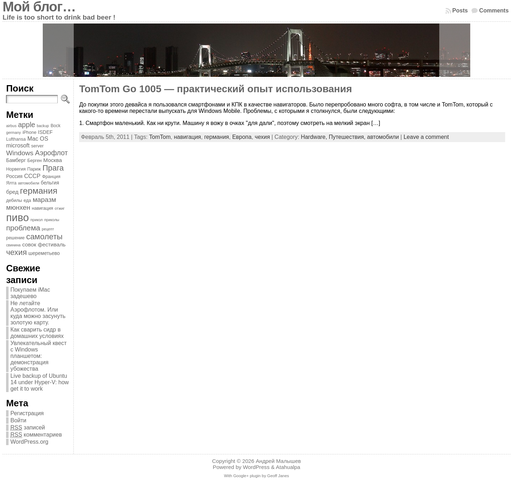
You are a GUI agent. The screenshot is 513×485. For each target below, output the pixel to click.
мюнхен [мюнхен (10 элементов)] (18, 207)
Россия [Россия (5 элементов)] (14, 176)
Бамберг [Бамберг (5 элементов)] (16, 160)
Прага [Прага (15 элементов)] (53, 167)
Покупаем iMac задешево (30, 293)
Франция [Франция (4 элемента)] (51, 176)
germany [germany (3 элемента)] (13, 132)
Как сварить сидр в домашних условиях (37, 333)
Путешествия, (348, 137)
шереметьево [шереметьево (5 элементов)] (44, 253)
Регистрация (27, 413)
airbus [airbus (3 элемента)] (11, 126)
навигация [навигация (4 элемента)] (42, 208)
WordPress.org (29, 442)
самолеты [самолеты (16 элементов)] (44, 236)
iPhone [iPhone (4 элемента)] (29, 132)
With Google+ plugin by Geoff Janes (256, 476)
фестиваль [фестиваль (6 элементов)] (52, 244)
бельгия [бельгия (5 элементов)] (50, 183)
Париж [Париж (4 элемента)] (34, 169)
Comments (494, 10)
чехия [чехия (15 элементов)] (16, 252)
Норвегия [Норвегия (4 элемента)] (16, 169)
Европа (242, 137)
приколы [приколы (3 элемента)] (51, 220)
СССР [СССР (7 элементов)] (32, 176)
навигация (187, 137)
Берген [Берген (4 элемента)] (34, 160)
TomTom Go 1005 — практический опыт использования (215, 88)
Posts (460, 10)
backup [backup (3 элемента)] (43, 126)
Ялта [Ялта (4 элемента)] (11, 183)
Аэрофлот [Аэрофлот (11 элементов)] (51, 153)
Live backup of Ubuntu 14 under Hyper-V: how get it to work (39, 382)
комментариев (36, 435)
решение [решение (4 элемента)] (15, 237)
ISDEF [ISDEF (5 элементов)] (45, 132)
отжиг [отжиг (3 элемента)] (59, 208)
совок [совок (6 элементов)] (29, 244)
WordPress (256, 467)
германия (216, 137)
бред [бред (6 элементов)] (12, 192)
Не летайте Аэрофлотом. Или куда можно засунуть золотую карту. (38, 312)
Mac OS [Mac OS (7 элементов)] (37, 138)
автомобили (383, 137)
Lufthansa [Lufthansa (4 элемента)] (16, 139)
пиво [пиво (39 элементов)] (17, 217)
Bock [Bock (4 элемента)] (56, 125)
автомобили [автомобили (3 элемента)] (29, 183)
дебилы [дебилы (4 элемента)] (14, 200)
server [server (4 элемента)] (37, 146)
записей (27, 427)
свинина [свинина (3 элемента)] (13, 245)
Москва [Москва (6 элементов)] (52, 160)
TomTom (160, 137)
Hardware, (314, 137)
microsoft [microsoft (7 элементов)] (18, 145)
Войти (18, 420)
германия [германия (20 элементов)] (38, 190)
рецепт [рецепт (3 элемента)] (48, 229)
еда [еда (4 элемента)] (27, 200)
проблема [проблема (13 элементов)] (23, 228)
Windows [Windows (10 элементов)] (19, 153)
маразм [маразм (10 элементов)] (44, 199)
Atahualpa (288, 467)
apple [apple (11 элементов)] (26, 125)
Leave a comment (426, 137)
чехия (262, 137)
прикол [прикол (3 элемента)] (36, 220)
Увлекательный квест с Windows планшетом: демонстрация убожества (38, 356)
